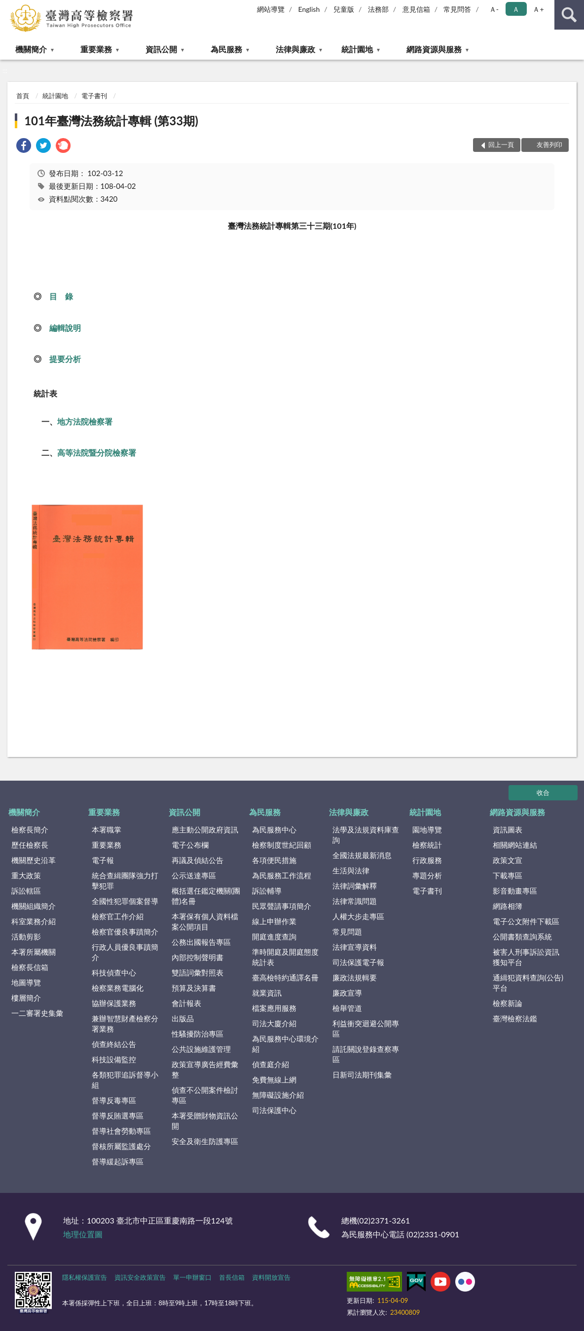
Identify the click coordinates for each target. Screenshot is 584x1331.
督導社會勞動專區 (121, 1130)
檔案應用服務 (274, 1008)
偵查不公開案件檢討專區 (205, 1095)
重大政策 (26, 875)
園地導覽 (427, 829)
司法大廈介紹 (274, 1023)
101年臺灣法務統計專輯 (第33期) (111, 120)
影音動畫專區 (515, 890)
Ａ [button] (515, 9)
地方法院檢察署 (84, 421)
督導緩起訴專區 (118, 1161)
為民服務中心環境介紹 (285, 1043)
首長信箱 (232, 1277)
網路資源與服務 (434, 49)
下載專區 (507, 875)
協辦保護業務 (114, 1003)
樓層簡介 (26, 997)
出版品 (183, 1018)
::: (7, 7)
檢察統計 (427, 844)
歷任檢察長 (29, 844)
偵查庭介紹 (270, 1064)
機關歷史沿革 (33, 860)
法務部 (378, 9)
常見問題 (347, 931)
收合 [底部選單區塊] (543, 792)
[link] (23, 146)
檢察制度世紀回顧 (281, 844)
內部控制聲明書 (197, 957)
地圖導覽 (26, 982)
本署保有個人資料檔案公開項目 (205, 921)
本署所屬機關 (33, 951)
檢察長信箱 (29, 967)
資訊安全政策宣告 (140, 1277)
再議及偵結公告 (197, 860)
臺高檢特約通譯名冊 (285, 977)
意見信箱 (416, 9)
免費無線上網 (274, 1079)
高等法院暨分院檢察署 (96, 452)
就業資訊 (267, 992)
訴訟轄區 (26, 890)
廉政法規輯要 (354, 977)
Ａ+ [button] (538, 9)
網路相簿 (507, 905)
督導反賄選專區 (118, 1115)
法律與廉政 (295, 49)
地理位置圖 (83, 1234)
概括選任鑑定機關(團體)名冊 (206, 895)
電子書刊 (94, 96)
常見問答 (457, 9)
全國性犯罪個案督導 (125, 901)
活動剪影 (26, 936)
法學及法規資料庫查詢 (365, 834)
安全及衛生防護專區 (205, 1141)
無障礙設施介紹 (278, 1094)
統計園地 (357, 49)
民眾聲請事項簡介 (281, 905)
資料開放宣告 (271, 1277)
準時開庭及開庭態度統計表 (285, 957)
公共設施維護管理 (201, 1048)
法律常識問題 (354, 901)
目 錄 (61, 296)
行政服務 (427, 860)
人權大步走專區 (358, 916)
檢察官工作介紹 (118, 916)
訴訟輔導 (267, 890)
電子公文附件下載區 (526, 921)
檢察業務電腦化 (118, 987)
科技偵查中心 (114, 972)
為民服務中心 (274, 829)
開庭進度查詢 (274, 936)
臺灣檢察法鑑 (515, 1018)
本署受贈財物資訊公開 (205, 1120)
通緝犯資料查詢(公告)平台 (528, 982)
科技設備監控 (114, 1059)
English (309, 9)
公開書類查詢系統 (522, 936)
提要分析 (65, 358)
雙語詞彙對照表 (197, 972)
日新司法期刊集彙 (362, 1074)
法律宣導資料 (354, 946)
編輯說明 (65, 327)
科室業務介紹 (33, 921)
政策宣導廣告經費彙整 (205, 1069)
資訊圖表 (507, 829)
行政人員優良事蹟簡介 (125, 952)
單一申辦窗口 (192, 1277)
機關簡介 (31, 49)
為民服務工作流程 (281, 875)
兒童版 (343, 9)
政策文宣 (507, 860)
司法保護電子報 (358, 962)
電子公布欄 (190, 844)
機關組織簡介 (33, 905)
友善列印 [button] (549, 144)
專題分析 (427, 875)
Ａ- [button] (494, 9)
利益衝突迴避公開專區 (365, 1028)
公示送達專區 (194, 875)
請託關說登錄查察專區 (365, 1054)
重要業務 (96, 49)
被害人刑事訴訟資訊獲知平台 (526, 957)
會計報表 (186, 1003)
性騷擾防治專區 (197, 1033)
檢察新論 (507, 1003)
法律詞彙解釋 (354, 885)
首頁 (22, 96)
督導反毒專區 (114, 1100)
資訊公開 (161, 49)
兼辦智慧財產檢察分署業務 (125, 1023)
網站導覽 (271, 9)
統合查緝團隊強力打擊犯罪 (125, 880)
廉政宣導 (347, 992)
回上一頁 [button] (501, 144)
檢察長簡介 (29, 829)
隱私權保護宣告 (84, 1277)
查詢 (569, 15)
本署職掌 (106, 829)
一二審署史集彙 (37, 1012)
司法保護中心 (274, 1110)
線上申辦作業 (274, 921)
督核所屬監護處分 (121, 1146)
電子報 (103, 860)
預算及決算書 (194, 987)
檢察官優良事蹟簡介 (125, 931)
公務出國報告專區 (201, 941)
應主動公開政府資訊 (205, 829)
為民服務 (226, 49)
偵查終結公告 (114, 1044)
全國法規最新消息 (362, 855)
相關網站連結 (515, 844)
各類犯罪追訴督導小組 (125, 1079)
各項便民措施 (274, 860)
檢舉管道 (347, 1008)
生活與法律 (350, 870)
